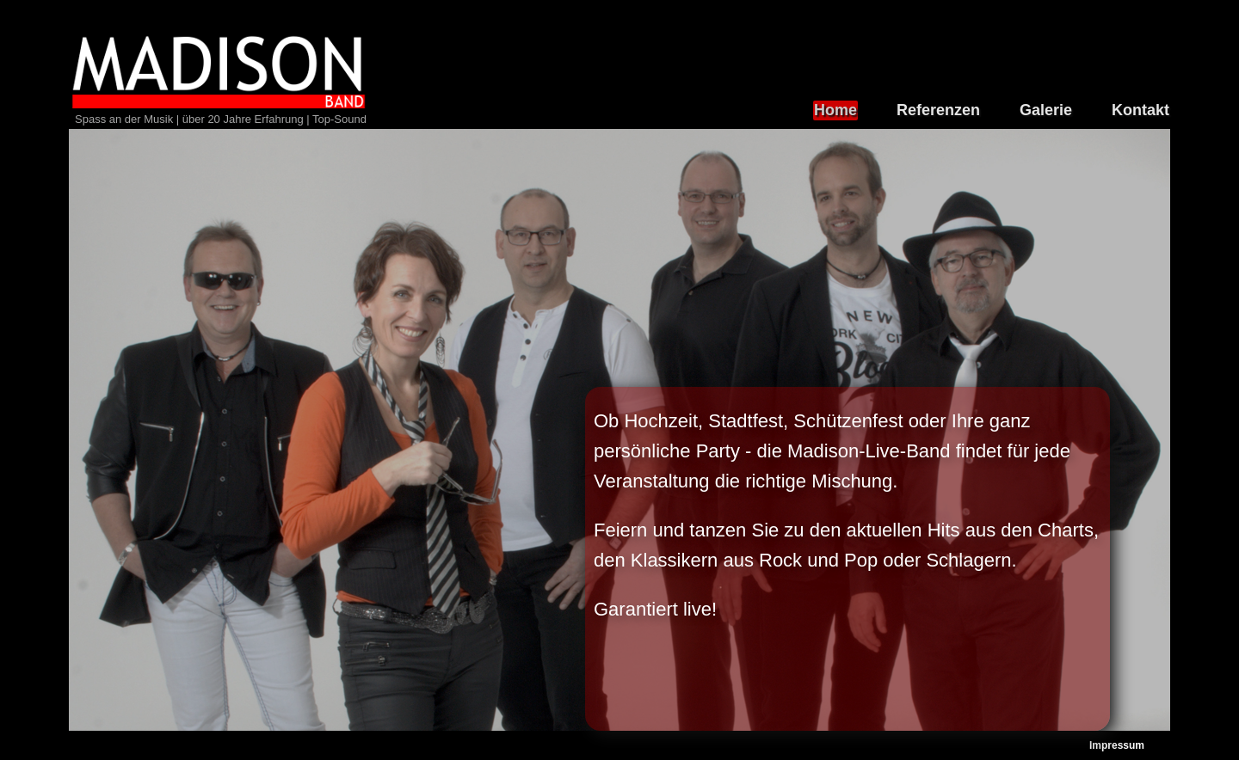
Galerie (1046, 110)
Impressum (1116, 745)
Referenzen (938, 110)
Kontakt (1140, 110)
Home (835, 110)
